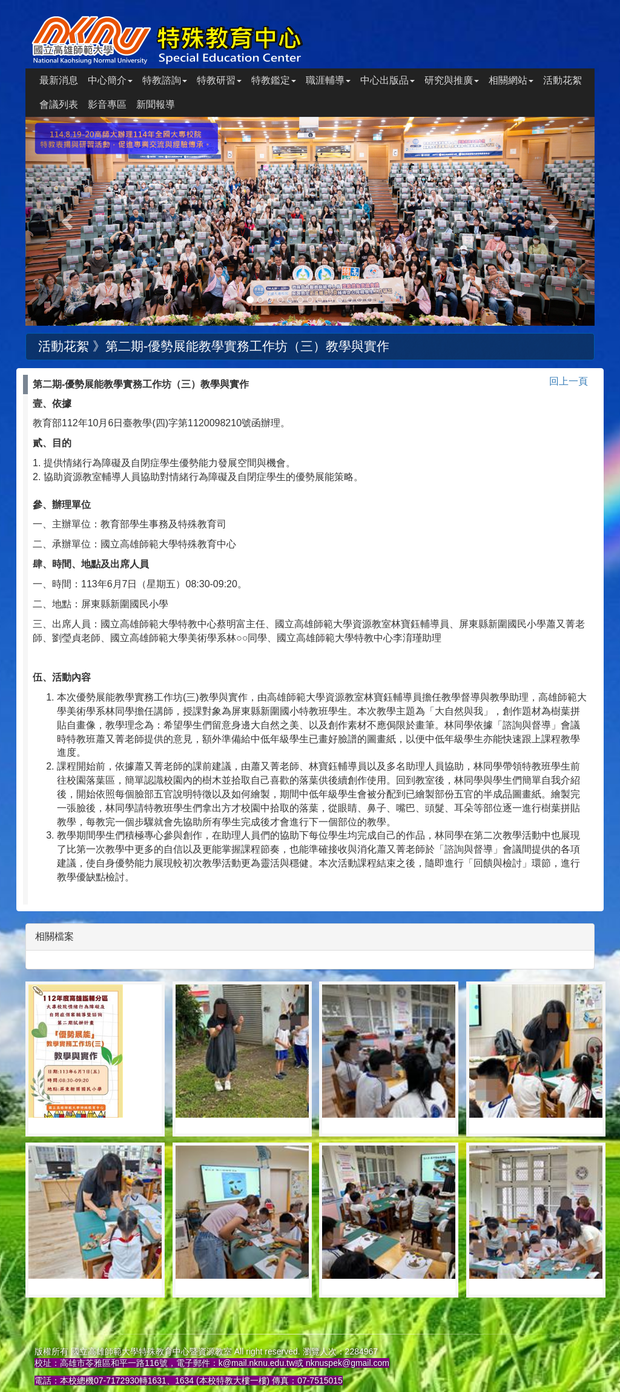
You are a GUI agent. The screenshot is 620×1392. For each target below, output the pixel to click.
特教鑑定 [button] (273, 80)
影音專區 (107, 104)
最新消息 (58, 80)
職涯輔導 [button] (328, 80)
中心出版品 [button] (387, 80)
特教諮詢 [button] (164, 80)
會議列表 (58, 104)
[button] (68, 221)
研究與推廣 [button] (451, 80)
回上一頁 (568, 381)
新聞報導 (155, 104)
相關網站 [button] (511, 80)
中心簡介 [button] (110, 80)
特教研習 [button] (219, 80)
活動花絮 (562, 80)
